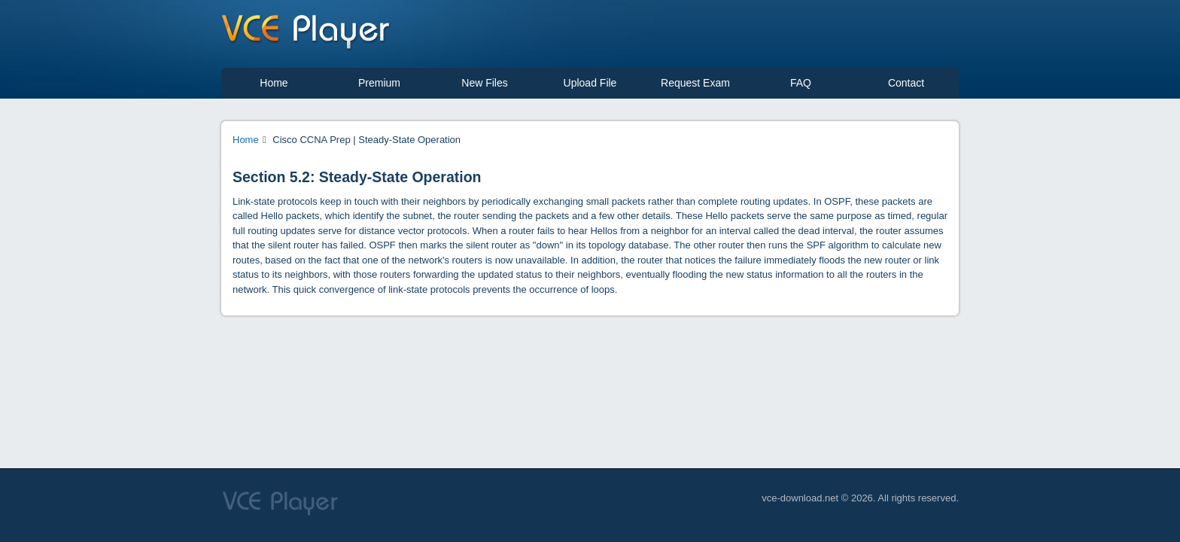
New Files (484, 83)
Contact (906, 83)
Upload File (590, 83)
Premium (379, 83)
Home (273, 83)
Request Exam (695, 83)
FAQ (800, 83)
